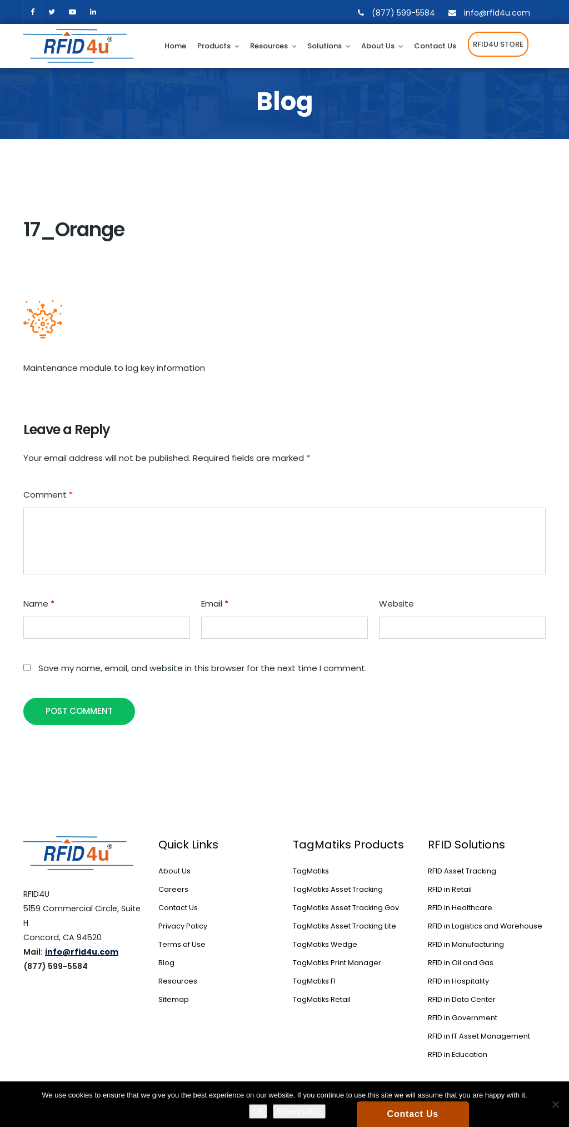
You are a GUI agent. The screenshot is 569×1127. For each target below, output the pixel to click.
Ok (258, 1111)
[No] (555, 1104)
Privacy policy (299, 1111)
